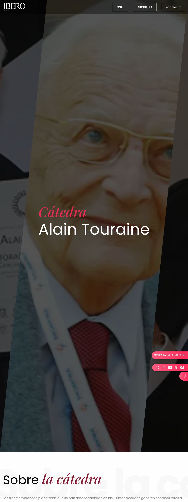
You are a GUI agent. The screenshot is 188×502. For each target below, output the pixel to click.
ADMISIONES (145, 7)
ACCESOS (173, 7)
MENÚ (120, 7)
